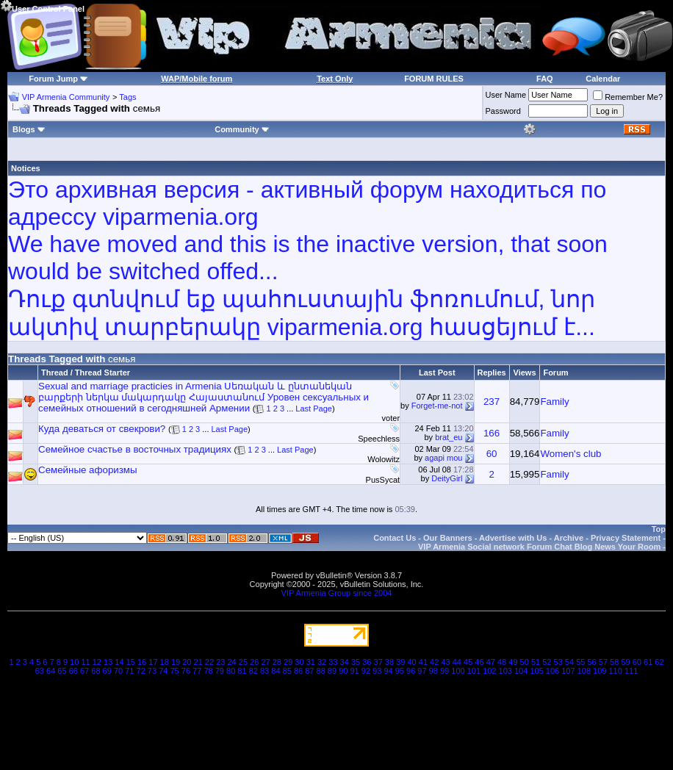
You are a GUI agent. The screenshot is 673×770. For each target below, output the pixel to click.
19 (175, 662)
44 (457, 662)
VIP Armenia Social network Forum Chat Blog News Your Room (539, 546)
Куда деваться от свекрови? (101, 428)
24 (231, 662)
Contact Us (394, 537)
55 (580, 662)
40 (411, 662)
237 (491, 401)
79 (219, 670)
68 (95, 670)
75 (174, 670)
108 (584, 670)
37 (378, 662)
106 (552, 670)
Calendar (603, 78)
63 (39, 670)
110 (615, 670)
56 (591, 662)
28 (277, 662)
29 (288, 662)
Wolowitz (383, 459)
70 (118, 670)
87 (309, 670)
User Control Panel (42, 6)
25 (243, 662)
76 (185, 670)
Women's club (570, 453)
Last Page (313, 408)
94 (388, 670)
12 (97, 662)
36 (366, 662)
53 (558, 662)
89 (332, 670)
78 (208, 670)
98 (433, 670)
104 (521, 670)
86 (298, 670)
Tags (127, 97)
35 (355, 662)
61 (648, 662)
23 (220, 662)
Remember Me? (628, 97)
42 (434, 662)
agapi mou (443, 457)
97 (421, 670)
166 (491, 433)
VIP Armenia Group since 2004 (336, 593)
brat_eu (448, 437)
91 (354, 670)
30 (299, 662)
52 (546, 662)
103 (505, 670)
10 (74, 662)
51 (535, 662)
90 (343, 670)
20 (186, 662)
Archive (568, 537)
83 (264, 670)
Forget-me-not (437, 405)
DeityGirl (446, 478)
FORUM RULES (434, 78)
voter (391, 418)
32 (321, 662)
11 (85, 662)
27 (265, 662)
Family (554, 401)
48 (501, 662)
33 (332, 662)
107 (568, 670)
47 (490, 662)
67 (84, 670)
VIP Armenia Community (66, 97)
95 (399, 670)
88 (321, 670)
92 (365, 670)
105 (536, 670)
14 (119, 662)
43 (445, 662)
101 (474, 670)
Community (242, 129)
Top (659, 529)
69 (107, 670)
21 (198, 662)
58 (614, 662)
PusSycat (383, 479)
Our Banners (447, 537)
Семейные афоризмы (87, 469)
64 (50, 670)
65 (61, 670)
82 (253, 670)
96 (410, 670)
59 (625, 662)
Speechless (379, 438)
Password (503, 111)
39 (400, 662)
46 (479, 662)
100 (457, 670)
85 (287, 670)
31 (310, 662)
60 (491, 453)
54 (569, 662)
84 (275, 670)
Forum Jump (53, 78)
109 (599, 670)
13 (108, 662)
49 (512, 662)
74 (163, 670)
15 (130, 662)
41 (423, 662)
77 (196, 670)
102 (489, 670)
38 (389, 662)
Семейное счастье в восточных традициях (134, 449)
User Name (506, 94)
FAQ (544, 78)
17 (152, 662)
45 (468, 662)
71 (129, 670)
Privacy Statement (626, 537)
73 (152, 670)
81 (241, 670)
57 (603, 662)
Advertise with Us (513, 537)
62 (659, 662)
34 (344, 662)
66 (73, 670)
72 (141, 670)
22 (209, 662)
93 (377, 670)
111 (631, 670)
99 (444, 670)
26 (254, 662)
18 (164, 662)
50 (524, 662)
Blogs (29, 129)
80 (230, 670)
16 (141, 662)
